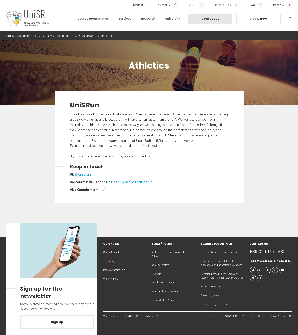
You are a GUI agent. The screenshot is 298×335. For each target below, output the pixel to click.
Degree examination (114, 269)
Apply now (258, 19)
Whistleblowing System (165, 291)
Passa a (278, 5)
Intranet (138, 5)
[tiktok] (260, 278)
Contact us (210, 19)
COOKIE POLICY (234, 316)
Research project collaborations (218, 304)
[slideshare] (253, 278)
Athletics (106, 36)
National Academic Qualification (219, 252)
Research (148, 19)
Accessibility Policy (163, 300)
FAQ (252, 5)
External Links (223, 5)
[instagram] (260, 270)
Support (156, 274)
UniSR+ (192, 5)
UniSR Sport (89, 36)
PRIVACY (274, 316)
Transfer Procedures (212, 286)
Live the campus (67, 36)
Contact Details (111, 252)
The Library (109, 261)
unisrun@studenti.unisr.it (131, 182)
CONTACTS (214, 316)
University (172, 19)
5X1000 (287, 316)
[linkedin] (275, 270)
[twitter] (253, 270)
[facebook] (268, 270)
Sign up (57, 322)
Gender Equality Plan (163, 282)
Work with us (110, 278)
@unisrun (83, 174)
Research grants (210, 295)
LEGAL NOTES (256, 316)
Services (125, 19)
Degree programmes (93, 19)
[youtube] (282, 270)
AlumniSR (164, 5)
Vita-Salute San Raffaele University (29, 36)
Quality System (160, 265)
